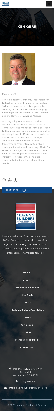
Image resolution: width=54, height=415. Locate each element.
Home (26, 272)
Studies (26, 332)
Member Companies (27, 287)
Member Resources (26, 340)
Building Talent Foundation (28, 310)
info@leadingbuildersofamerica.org (28, 388)
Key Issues (27, 325)
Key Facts (27, 295)
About (26, 280)
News (28, 317)
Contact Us (26, 347)
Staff (28, 302)
